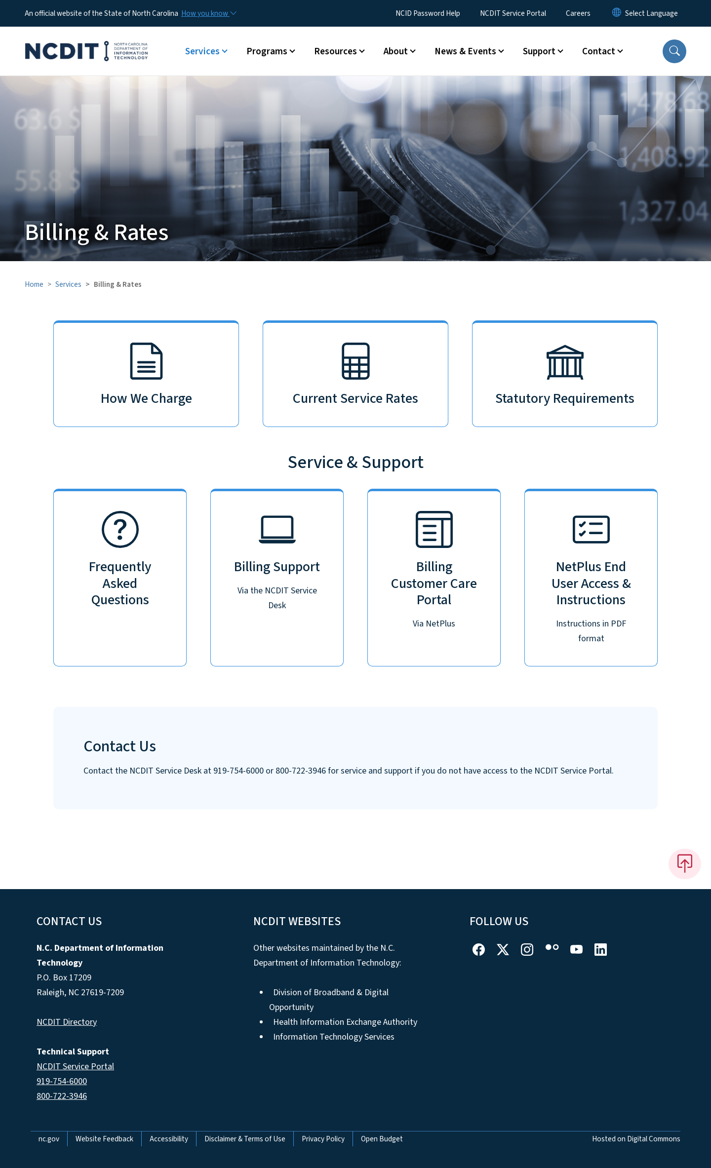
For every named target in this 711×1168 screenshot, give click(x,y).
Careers (578, 13)
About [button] (396, 51)
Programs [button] (266, 51)
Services (68, 284)
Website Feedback (104, 1138)
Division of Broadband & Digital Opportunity (329, 999)
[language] (651, 13)
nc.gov (49, 1138)
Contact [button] (598, 51)
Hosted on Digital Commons (636, 1138)
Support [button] (539, 51)
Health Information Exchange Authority (345, 1022)
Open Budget (382, 1138)
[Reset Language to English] (616, 13)
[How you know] (208, 13)
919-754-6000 (62, 1081)
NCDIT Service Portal (513, 13)
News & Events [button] (465, 51)
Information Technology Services (334, 1037)
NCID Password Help (427, 13)
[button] (674, 51)
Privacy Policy (323, 1138)
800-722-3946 (62, 1096)
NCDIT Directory (67, 1022)
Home (34, 284)
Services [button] (202, 51)
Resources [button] (335, 51)
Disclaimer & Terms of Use (244, 1138)
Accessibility (169, 1138)
